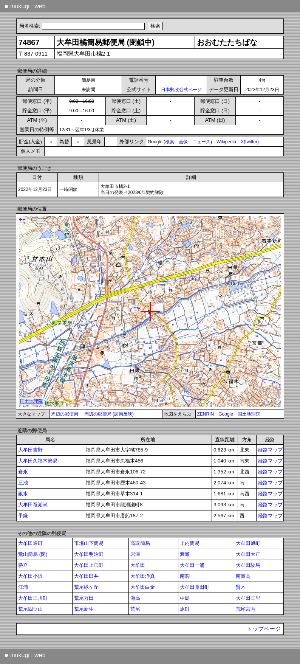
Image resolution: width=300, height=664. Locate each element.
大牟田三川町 (33, 598)
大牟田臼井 (86, 576)
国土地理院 (249, 414)
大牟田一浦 (192, 565)
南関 (185, 576)
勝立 (23, 565)
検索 (169, 141)
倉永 (23, 472)
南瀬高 (243, 576)
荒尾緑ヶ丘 (86, 587)
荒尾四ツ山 (30, 609)
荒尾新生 (84, 609)
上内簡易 (189, 543)
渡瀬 (185, 554)
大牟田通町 (30, 543)
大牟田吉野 (30, 450)
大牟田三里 (248, 598)
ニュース (201, 141)
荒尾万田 (84, 598)
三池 (23, 483)
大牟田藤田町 (194, 587)
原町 (185, 609)
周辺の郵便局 (64, 414)
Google (225, 414)
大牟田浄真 (142, 576)
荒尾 (135, 609)
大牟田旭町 (248, 543)
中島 (185, 598)
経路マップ (270, 450)
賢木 (241, 587)
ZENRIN (205, 414)
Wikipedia (226, 141)
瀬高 (135, 598)
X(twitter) (250, 141)
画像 (183, 141)
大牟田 (137, 565)
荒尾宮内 (245, 609)
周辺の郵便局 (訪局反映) (109, 414)
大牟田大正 (248, 554)
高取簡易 (140, 543)
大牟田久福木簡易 (37, 461)
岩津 (135, 554)
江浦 (23, 587)
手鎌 (23, 515)
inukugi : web (25, 6)
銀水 (23, 493)
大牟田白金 (142, 587)
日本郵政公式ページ (181, 89)
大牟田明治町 (89, 554)
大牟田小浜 (30, 576)
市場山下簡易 (89, 543)
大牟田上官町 (89, 565)
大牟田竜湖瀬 (33, 504)
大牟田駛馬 (248, 565)
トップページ (264, 629)
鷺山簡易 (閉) (33, 554)
